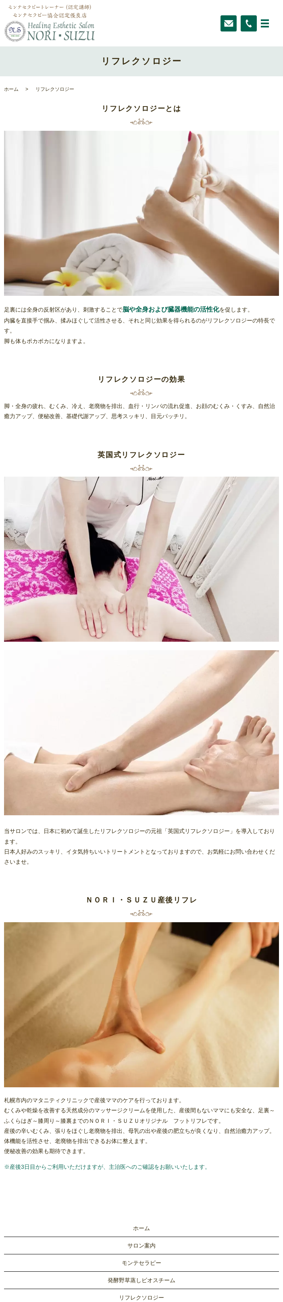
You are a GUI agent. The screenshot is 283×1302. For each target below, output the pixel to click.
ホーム (11, 89)
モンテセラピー (141, 1263)
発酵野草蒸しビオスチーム (141, 1280)
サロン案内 (141, 1245)
